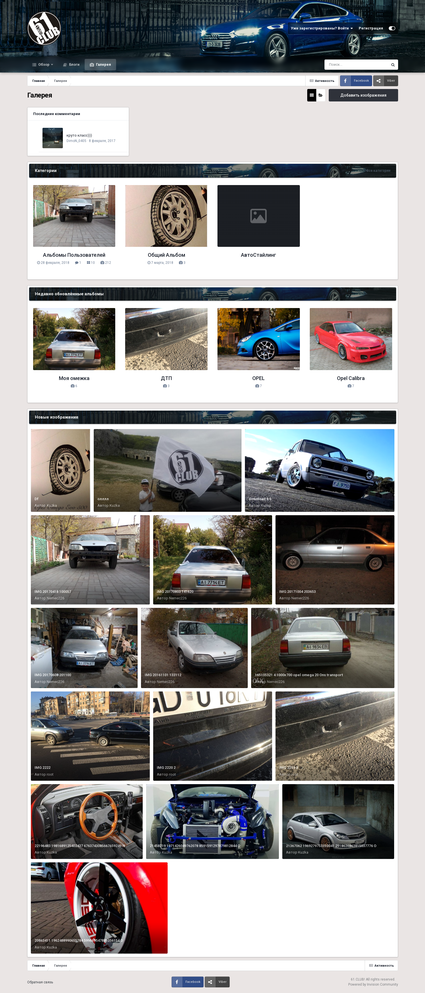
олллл (103, 499)
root (50, 774)
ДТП (166, 378)
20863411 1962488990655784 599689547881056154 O (79, 940)
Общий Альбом (166, 255)
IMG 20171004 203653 (297, 591)
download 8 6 (260, 499)
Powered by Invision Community (373, 984)
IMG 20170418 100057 (53, 591)
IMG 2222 (42, 767)
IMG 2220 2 (166, 767)
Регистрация (371, 28)
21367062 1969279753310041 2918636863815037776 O (331, 846)
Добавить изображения (363, 95)
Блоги (74, 64)
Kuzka (52, 505)
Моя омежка (74, 378)
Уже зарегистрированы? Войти (322, 28)
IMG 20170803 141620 (175, 591)
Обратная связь (40, 982)
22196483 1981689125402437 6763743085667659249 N (80, 846)
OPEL (258, 378)
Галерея (103, 64)
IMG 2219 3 (288, 767)
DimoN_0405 (76, 141)
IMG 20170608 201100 (53, 675)
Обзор (43, 64)
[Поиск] (345, 65)
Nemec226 (55, 598)
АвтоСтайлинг (258, 255)
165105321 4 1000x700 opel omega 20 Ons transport (299, 675)
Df (37, 499)
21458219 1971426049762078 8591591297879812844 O (195, 846)
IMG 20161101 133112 (163, 675)
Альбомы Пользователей (74, 255)
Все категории (378, 171)
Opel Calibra (351, 378)
